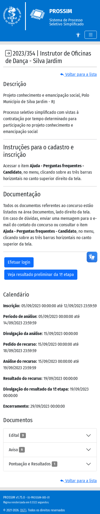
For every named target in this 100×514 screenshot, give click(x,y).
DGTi (23, 510)
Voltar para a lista (78, 74)
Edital (17, 435)
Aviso (17, 449)
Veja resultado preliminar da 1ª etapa (41, 274)
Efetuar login (19, 262)
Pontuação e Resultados (33, 464)
